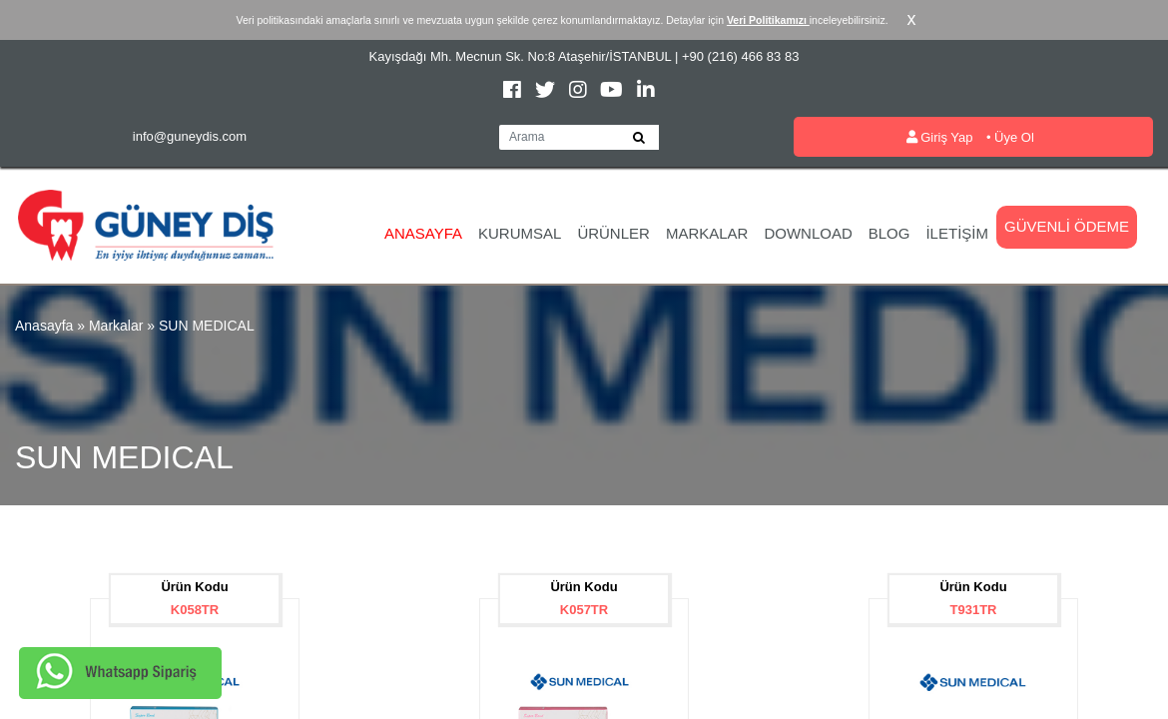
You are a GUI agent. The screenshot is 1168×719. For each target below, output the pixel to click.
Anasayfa (423, 233)
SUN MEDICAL (207, 326)
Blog (889, 233)
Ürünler (613, 233)
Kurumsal (519, 233)
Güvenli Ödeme (1066, 226)
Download (808, 233)
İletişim (956, 233)
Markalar (707, 233)
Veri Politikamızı (768, 20)
